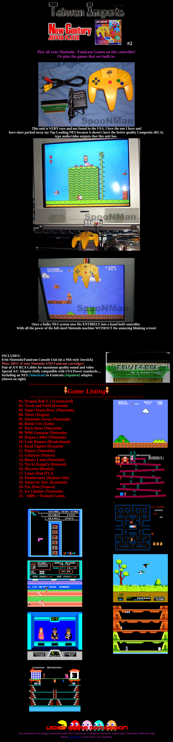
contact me (75, 736)
